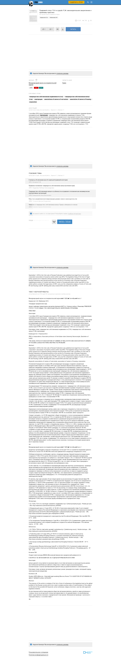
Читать (73, 29)
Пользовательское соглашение (38, 652)
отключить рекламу (62, 73)
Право (64, 83)
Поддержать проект (76, 2)
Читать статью (65, 221)
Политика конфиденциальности (38, 655)
